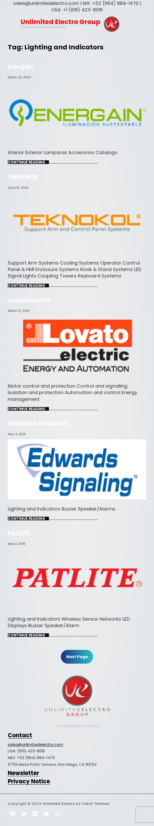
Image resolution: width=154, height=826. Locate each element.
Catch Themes (95, 803)
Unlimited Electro (58, 803)
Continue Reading (26, 162)
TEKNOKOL (23, 177)
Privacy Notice (29, 781)
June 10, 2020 (18, 187)
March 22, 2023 (19, 77)
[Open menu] (127, 24)
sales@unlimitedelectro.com (35, 744)
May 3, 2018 (16, 544)
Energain (20, 67)
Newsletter (23, 773)
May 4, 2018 (17, 434)
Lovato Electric (29, 300)
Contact (20, 735)
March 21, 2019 (19, 311)
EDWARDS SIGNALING (38, 423)
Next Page (77, 656)
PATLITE (19, 533)
